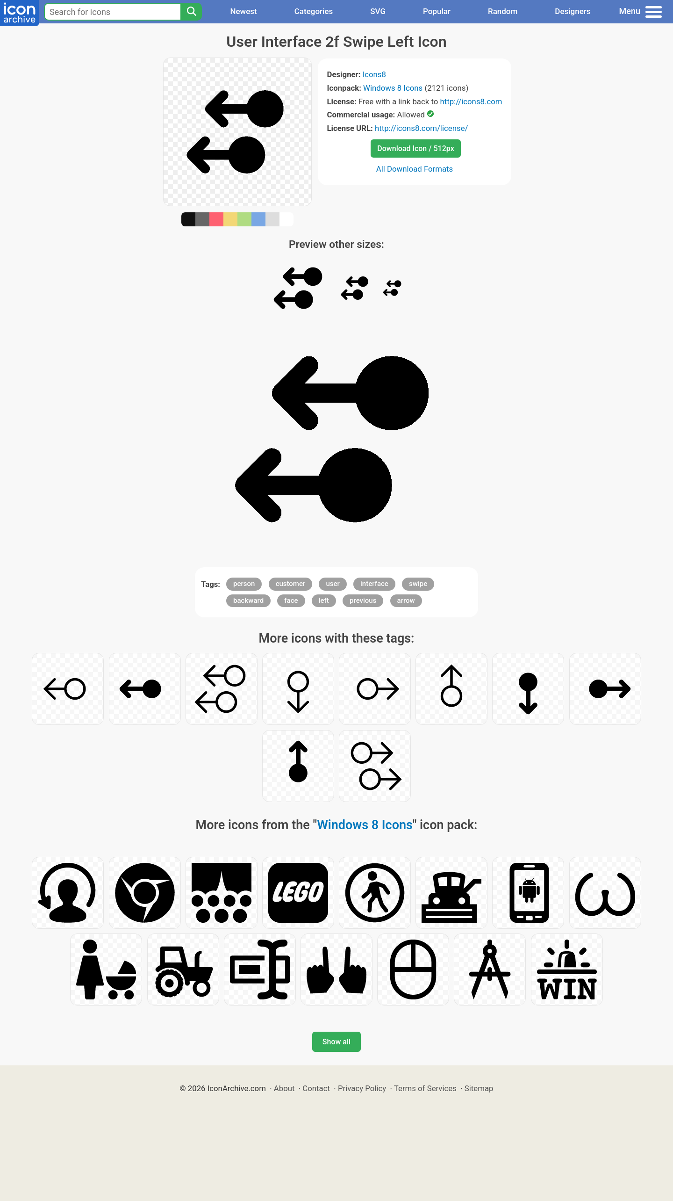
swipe (418, 583)
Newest (243, 11)
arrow (406, 600)
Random (502, 11)
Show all (336, 1041)
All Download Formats (414, 169)
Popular (437, 11)
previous (363, 600)
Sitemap (479, 1088)
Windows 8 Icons (392, 88)
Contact (316, 1088)
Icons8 (374, 74)
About (284, 1088)
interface (374, 583)
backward (248, 600)
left (324, 600)
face (291, 600)
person (244, 583)
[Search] (191, 12)
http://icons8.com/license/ (421, 128)
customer (291, 583)
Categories (313, 11)
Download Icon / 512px (415, 148)
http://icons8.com (471, 101)
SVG (378, 11)
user (332, 583)
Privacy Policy (362, 1088)
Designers (572, 11)
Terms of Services (425, 1088)
